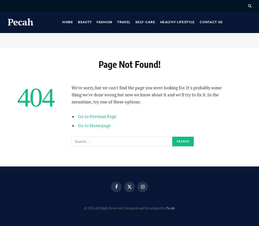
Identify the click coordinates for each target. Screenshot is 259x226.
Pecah (170, 208)
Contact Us (211, 22)
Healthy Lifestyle (177, 22)
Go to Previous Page (97, 116)
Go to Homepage (94, 125)
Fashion (104, 22)
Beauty (85, 22)
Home (67, 22)
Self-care (145, 22)
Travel (124, 22)
